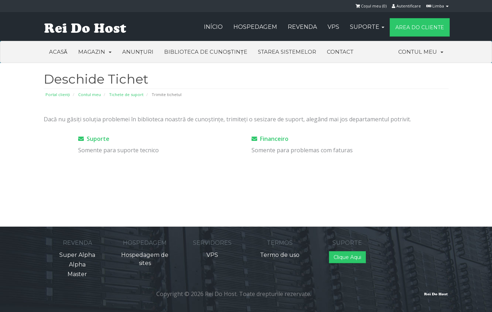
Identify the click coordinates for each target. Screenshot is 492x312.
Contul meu (420, 51)
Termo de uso (279, 255)
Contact (340, 51)
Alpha (77, 264)
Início (213, 26)
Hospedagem (255, 26)
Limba (437, 6)
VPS (333, 26)
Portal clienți (57, 94)
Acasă (58, 51)
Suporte (367, 26)
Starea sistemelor (287, 51)
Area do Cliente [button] (419, 27)
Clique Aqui (347, 257)
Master (77, 274)
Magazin (95, 51)
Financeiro (270, 139)
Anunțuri (137, 51)
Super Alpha (77, 255)
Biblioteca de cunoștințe (205, 51)
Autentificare (406, 6)
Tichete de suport (126, 94)
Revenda (302, 26)
